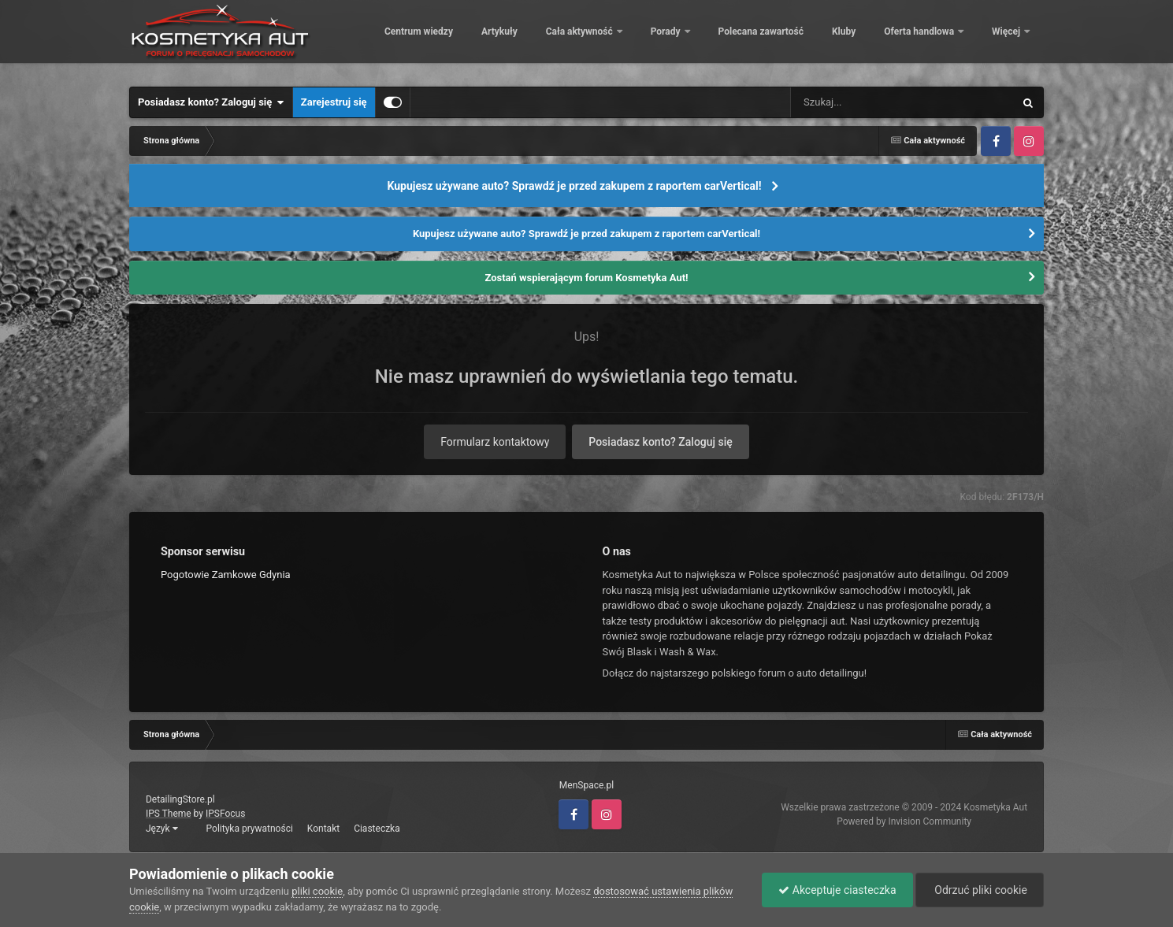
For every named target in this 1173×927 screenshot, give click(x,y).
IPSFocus (225, 813)
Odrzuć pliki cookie (979, 890)
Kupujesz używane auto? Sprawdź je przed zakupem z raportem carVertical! (574, 186)
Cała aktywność (688, 39)
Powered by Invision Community (904, 821)
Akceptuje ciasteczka (837, 890)
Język (162, 828)
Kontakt (323, 828)
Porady (775, 39)
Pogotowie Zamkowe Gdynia (226, 574)
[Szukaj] (866, 102)
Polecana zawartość (868, 39)
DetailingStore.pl (180, 799)
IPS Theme (168, 813)
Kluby (951, 39)
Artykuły (607, 39)
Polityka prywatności (249, 828)
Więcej (1007, 39)
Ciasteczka (377, 828)
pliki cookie (317, 891)
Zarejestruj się (334, 102)
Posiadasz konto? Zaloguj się (211, 102)
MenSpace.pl (586, 785)
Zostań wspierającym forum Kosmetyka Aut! (586, 278)
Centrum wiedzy (526, 39)
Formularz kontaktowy (494, 442)
